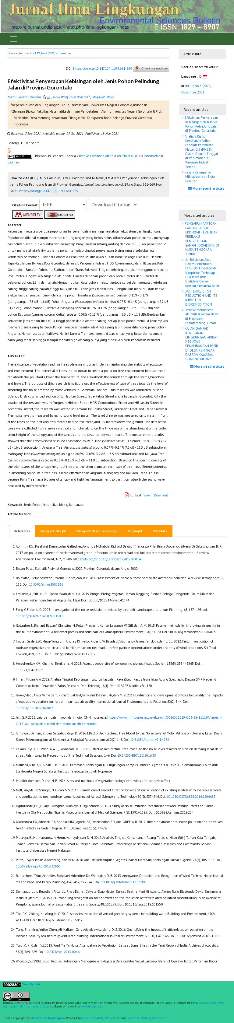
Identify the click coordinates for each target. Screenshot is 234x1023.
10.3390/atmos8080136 (46, 584)
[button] (9, 150)
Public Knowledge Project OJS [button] (101, 1018)
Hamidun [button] (64, 53)
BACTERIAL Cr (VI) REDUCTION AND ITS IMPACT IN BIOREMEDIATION (200, 298)
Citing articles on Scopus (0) (97, 531)
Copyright (135, 531)
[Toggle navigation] (13, 39)
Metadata (160, 531)
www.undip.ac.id (91, 1006)
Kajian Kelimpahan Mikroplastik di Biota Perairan (199, 176)
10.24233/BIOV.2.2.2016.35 (136, 755)
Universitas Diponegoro (48, 1018)
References (22, 531)
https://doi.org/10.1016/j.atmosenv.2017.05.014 (107, 559)
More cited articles (208, 366)
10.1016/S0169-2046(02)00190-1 (40, 616)
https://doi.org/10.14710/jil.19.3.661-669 (102, 68)
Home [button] (11, 53)
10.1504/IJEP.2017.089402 (34, 708)
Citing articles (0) (53, 531)
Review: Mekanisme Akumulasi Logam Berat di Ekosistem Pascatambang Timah (201, 316)
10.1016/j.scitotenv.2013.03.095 (124, 882)
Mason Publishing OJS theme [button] (146, 1018)
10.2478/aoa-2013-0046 (62, 952)
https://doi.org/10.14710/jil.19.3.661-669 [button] (48, 191)
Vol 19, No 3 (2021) (44, 53)
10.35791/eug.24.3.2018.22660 (38, 866)
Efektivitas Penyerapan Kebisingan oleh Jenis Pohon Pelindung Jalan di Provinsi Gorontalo (201, 124)
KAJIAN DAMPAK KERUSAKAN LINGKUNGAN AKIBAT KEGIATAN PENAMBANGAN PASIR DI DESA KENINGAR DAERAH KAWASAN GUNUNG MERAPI (201, 343)
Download (161, 495)
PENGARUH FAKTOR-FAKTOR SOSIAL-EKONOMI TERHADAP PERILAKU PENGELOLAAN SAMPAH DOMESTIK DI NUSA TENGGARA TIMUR (201, 238)
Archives (23, 53)
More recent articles (207, 188)
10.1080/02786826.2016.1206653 (191, 796)
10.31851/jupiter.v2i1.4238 (149, 739)
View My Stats (31, 984)
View (147, 495)
